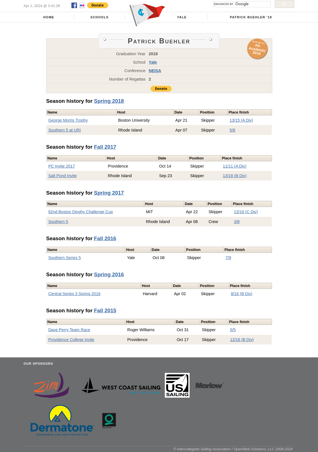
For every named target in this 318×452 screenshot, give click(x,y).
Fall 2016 (105, 238)
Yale (182, 17)
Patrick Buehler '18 (251, 17)
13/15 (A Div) (241, 120)
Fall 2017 (105, 147)
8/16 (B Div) (241, 293)
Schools (99, 17)
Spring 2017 (109, 193)
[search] (241, 4)
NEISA (155, 70)
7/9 (228, 257)
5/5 (233, 330)
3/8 (237, 221)
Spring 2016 (109, 274)
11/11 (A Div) (234, 166)
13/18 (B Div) (235, 175)
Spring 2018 (109, 101)
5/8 (232, 130)
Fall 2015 (105, 310)
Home (48, 17)
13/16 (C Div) (246, 212)
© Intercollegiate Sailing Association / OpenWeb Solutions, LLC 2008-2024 (233, 449)
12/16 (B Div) (242, 339)
